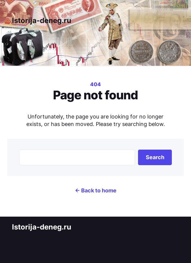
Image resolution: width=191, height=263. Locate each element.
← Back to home (95, 190)
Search (155, 157)
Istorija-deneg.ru (41, 20)
